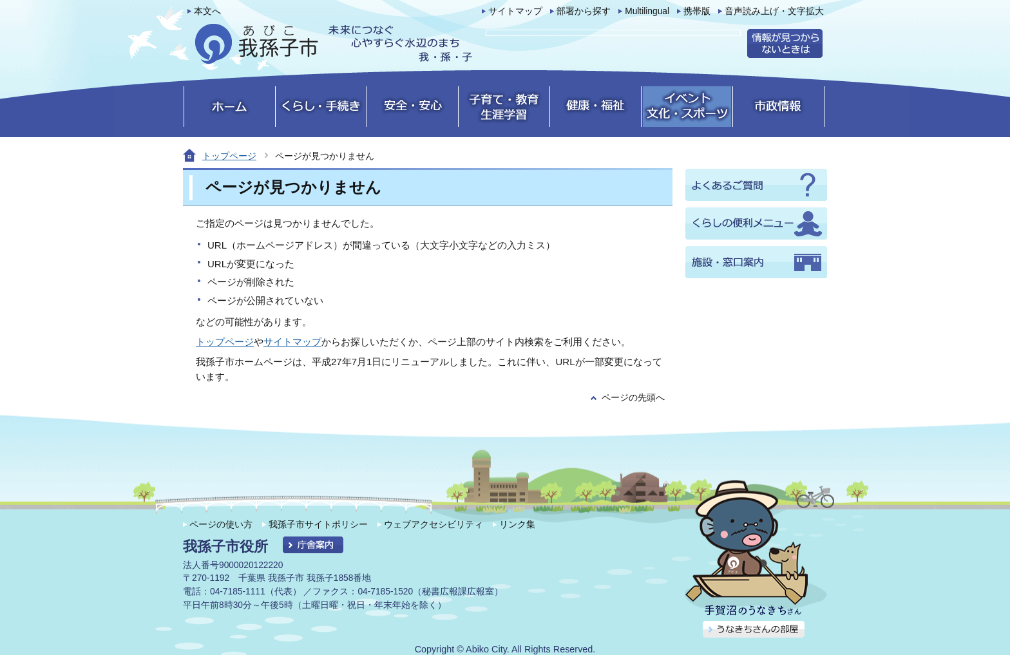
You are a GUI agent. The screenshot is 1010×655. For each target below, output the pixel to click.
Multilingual (647, 11)
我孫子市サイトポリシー (318, 524)
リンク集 (517, 524)
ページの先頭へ (633, 398)
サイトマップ (515, 11)
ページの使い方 (220, 524)
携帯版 (696, 11)
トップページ (229, 156)
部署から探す (584, 11)
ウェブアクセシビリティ (433, 524)
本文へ (207, 11)
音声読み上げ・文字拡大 (774, 11)
